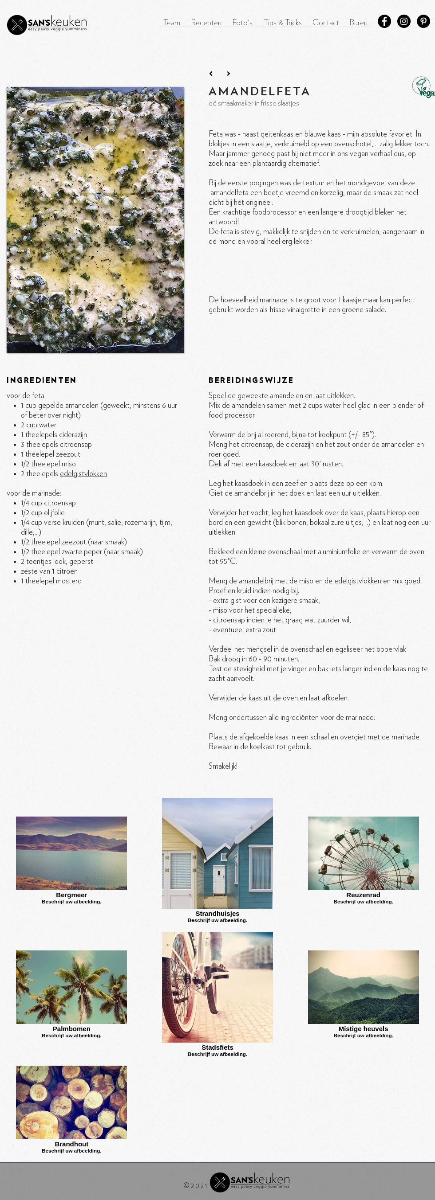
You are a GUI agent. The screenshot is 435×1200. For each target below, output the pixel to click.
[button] (206, 26)
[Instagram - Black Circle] (404, 21)
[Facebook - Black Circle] (384, 21)
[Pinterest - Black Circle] (423, 21)
